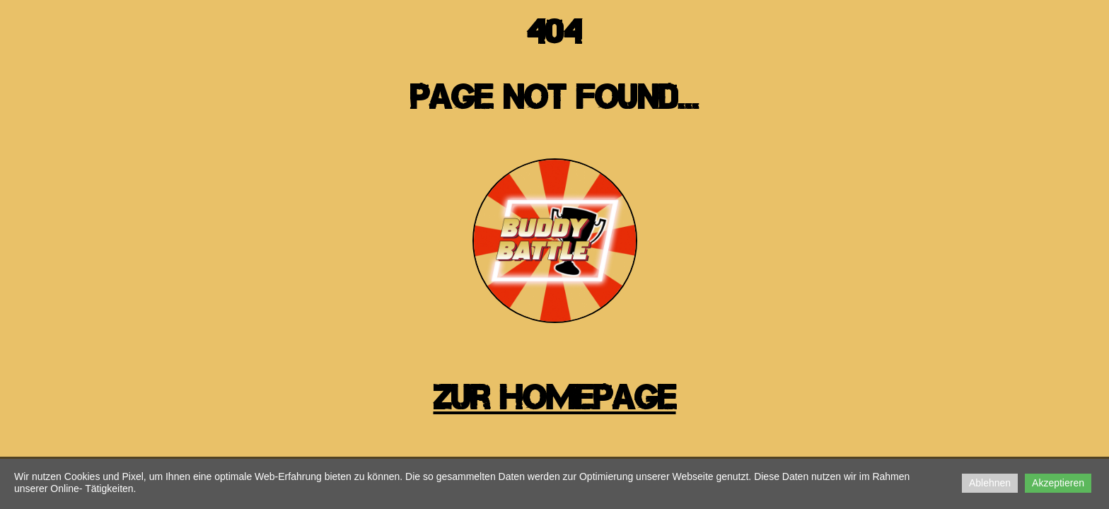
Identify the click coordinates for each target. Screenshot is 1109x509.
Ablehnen (990, 482)
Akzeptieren (1058, 482)
